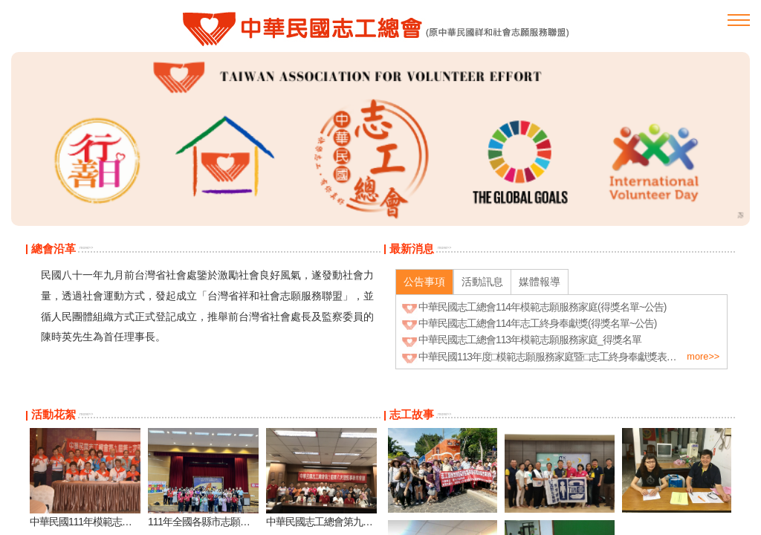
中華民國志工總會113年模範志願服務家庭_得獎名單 (529, 340)
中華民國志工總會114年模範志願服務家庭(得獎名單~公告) (542, 307)
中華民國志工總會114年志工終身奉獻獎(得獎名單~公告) (537, 323)
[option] (380, 139)
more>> (86, 247)
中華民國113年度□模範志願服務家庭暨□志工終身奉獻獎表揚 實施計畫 (567, 357)
